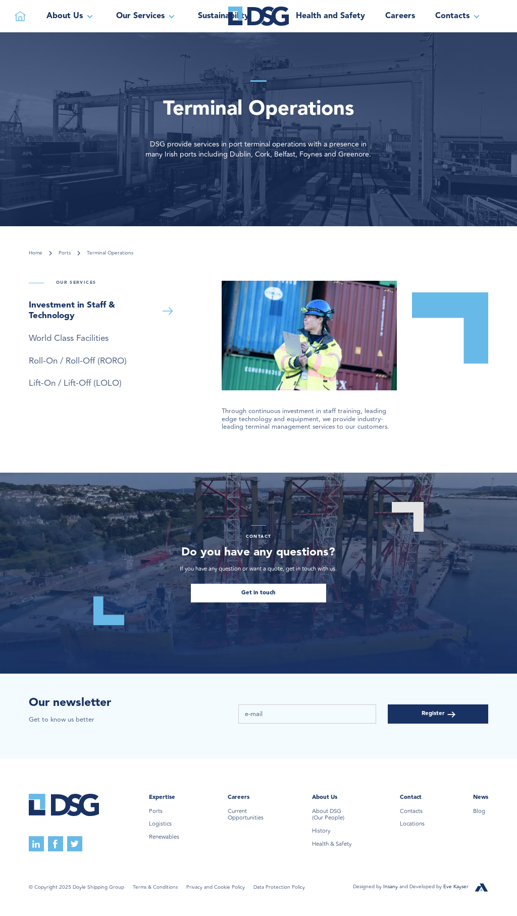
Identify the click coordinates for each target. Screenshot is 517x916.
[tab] (102, 310)
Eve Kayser (456, 887)
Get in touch (258, 593)
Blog (479, 811)
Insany (391, 887)
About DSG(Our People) (328, 815)
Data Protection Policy (279, 887)
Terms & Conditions (155, 887)
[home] (258, 16)
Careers (400, 16)
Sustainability (223, 16)
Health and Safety (330, 16)
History (321, 831)
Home (35, 253)
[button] (71, 16)
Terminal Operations (110, 253)
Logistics (160, 824)
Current (246, 815)
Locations (412, 824)
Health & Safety (331, 844)
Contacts (411, 811)
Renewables (164, 837)
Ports (65, 253)
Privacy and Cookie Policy (215, 887)
